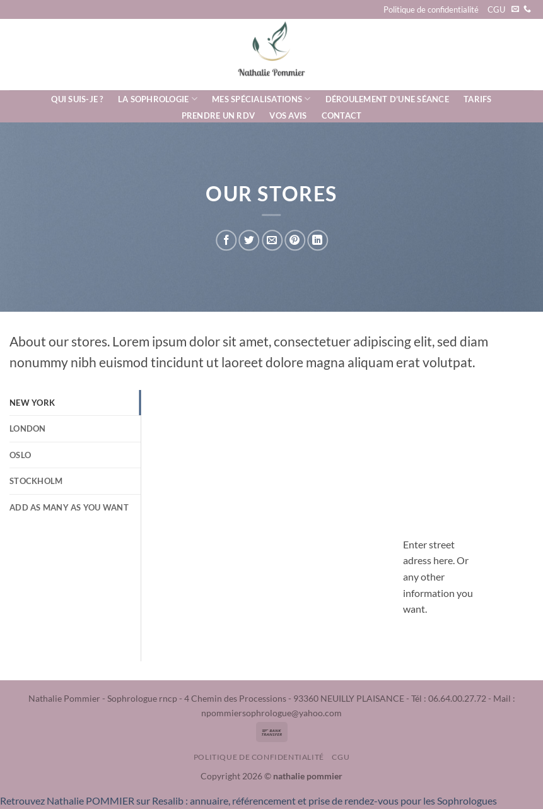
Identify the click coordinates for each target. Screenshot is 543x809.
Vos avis (288, 115)
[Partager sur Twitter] (249, 240)
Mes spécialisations (261, 99)
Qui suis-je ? (77, 99)
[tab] (75, 402)
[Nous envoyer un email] (515, 9)
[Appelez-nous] (527, 9)
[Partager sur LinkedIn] (317, 240)
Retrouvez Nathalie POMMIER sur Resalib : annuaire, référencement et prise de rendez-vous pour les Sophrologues (248, 800)
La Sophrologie (157, 99)
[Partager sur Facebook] (226, 240)
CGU (496, 9)
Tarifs (478, 99)
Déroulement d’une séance (387, 99)
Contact (342, 115)
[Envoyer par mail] (272, 240)
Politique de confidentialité (431, 9)
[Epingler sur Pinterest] (294, 240)
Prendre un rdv (218, 115)
